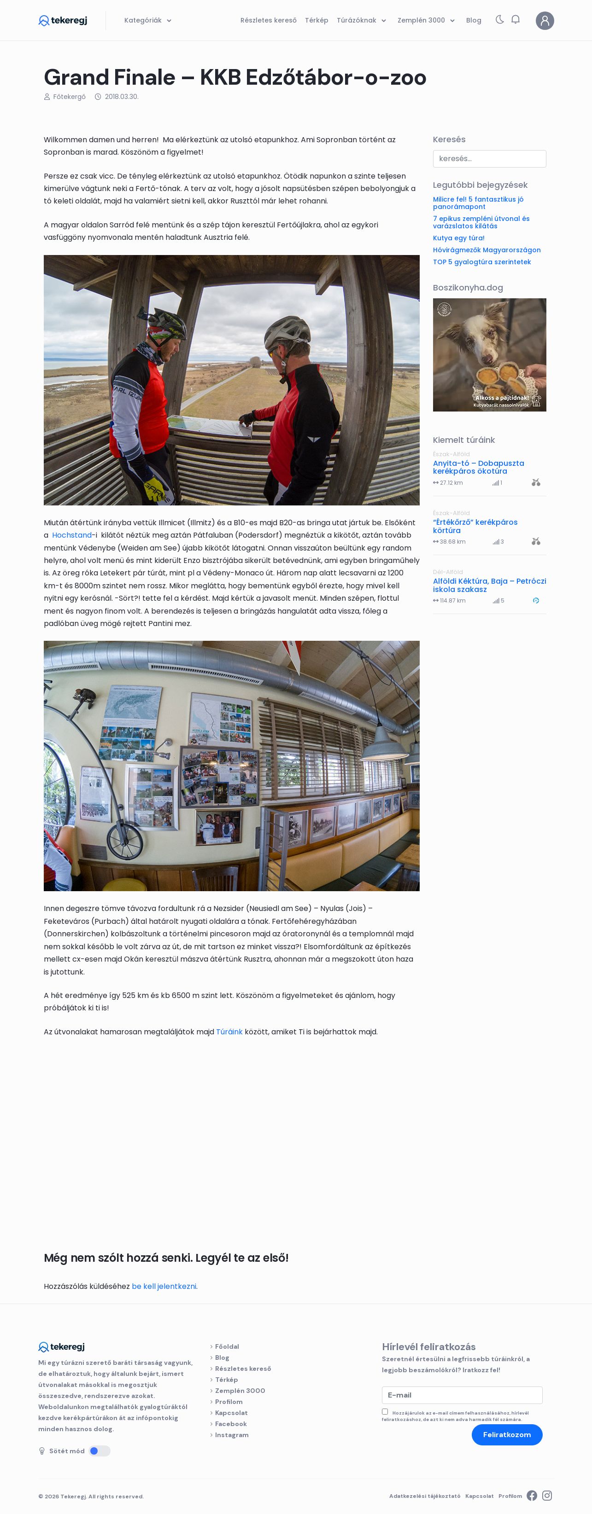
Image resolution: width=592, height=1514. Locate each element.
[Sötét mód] (99, 1450)
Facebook (231, 1424)
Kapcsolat (231, 1413)
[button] (515, 19)
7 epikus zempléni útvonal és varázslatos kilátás (481, 222)
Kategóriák (149, 20)
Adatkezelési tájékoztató (425, 1496)
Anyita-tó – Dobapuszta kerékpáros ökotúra (478, 467)
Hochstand (72, 535)
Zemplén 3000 (240, 1390)
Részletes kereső (243, 1368)
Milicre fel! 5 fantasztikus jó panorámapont (478, 203)
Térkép (226, 1379)
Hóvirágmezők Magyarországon (487, 250)
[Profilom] (545, 21)
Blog (222, 1357)
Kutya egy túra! (459, 238)
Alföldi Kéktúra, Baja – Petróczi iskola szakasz (489, 585)
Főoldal (227, 1346)
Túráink (229, 1032)
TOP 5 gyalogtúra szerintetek (482, 262)
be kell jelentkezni (164, 1286)
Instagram (232, 1435)
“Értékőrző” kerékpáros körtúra (475, 526)
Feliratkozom (507, 1434)
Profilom (229, 1402)
